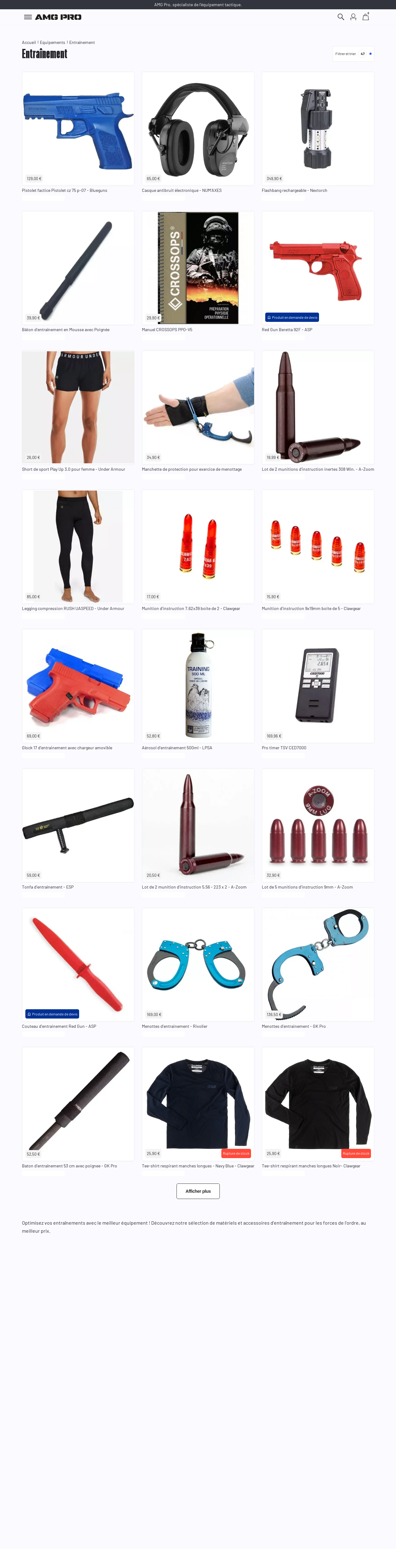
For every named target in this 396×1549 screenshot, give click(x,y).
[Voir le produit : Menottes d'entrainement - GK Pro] (318, 965)
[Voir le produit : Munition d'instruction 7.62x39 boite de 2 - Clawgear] (198, 547)
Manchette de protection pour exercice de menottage (192, 469)
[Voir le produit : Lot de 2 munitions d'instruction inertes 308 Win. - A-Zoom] (318, 407)
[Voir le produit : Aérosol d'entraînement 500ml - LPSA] (198, 686)
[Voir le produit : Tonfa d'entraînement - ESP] (78, 825)
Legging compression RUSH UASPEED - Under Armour (73, 608)
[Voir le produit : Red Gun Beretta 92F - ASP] (318, 268)
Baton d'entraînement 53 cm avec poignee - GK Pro (69, 1165)
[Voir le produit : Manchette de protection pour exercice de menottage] (198, 407)
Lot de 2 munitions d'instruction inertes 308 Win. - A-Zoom (318, 469)
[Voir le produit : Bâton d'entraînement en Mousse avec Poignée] (78, 268)
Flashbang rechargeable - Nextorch (294, 190)
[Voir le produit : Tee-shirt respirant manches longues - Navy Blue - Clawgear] (198, 1104)
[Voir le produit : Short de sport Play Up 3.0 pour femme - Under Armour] (78, 407)
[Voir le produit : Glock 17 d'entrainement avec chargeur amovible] (78, 686)
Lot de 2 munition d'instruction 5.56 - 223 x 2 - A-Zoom (194, 886)
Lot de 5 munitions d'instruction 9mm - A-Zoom (307, 886)
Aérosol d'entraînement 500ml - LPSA (177, 747)
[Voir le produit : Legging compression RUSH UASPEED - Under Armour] (78, 547)
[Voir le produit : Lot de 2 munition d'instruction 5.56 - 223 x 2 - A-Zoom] (198, 825)
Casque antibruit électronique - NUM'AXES (182, 190)
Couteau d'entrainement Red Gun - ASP (59, 1026)
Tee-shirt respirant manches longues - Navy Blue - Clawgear (198, 1165)
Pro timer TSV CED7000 (284, 747)
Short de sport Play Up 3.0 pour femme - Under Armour (73, 469)
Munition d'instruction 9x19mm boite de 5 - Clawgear (311, 608)
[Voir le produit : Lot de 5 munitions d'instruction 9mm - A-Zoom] (318, 825)
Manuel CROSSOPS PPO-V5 (167, 329)
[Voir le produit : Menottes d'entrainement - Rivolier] (198, 965)
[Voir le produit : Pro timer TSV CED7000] (318, 686)
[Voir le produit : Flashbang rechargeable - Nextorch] (318, 129)
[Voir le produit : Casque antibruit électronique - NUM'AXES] (198, 129)
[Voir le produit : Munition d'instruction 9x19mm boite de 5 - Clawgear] (318, 547)
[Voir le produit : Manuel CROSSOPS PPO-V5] (198, 268)
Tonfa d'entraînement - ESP (48, 886)
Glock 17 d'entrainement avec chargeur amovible (67, 747)
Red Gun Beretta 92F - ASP (287, 329)
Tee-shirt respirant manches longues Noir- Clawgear (311, 1165)
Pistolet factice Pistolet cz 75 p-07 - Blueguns (64, 190)
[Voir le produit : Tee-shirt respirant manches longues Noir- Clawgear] (318, 1104)
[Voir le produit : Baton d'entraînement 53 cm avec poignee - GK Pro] (78, 1104)
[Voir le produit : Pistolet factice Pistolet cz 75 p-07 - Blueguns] (78, 129)
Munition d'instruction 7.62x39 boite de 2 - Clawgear (191, 608)
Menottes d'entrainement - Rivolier (174, 1026)
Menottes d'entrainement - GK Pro (294, 1026)
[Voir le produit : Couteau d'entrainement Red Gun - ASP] (78, 965)
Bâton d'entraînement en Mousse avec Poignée (65, 329)
